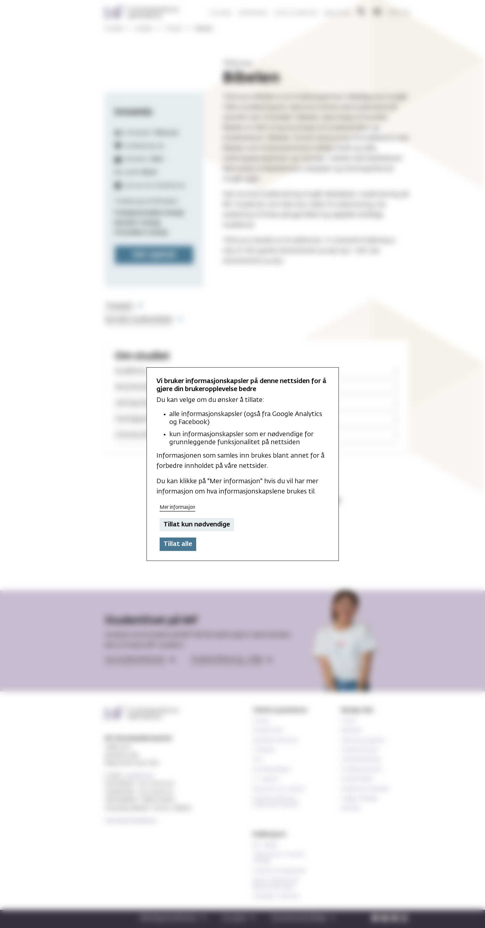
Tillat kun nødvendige (196, 524)
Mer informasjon (177, 507)
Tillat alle (177, 544)
